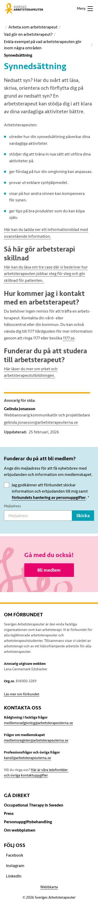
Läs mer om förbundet (21, 694)
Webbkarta (49, 887)
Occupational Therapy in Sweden (33, 805)
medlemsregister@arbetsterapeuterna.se (36, 740)
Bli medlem (49, 570)
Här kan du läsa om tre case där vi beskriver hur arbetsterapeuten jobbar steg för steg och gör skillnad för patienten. (46, 274)
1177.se (68, 338)
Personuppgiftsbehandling (28, 822)
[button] (84, 8)
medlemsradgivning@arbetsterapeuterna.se (38, 723)
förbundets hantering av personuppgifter (49, 497)
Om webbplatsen (19, 830)
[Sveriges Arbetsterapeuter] (23, 8)
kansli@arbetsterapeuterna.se (27, 758)
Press (9, 813)
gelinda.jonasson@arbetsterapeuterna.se (41, 422)
